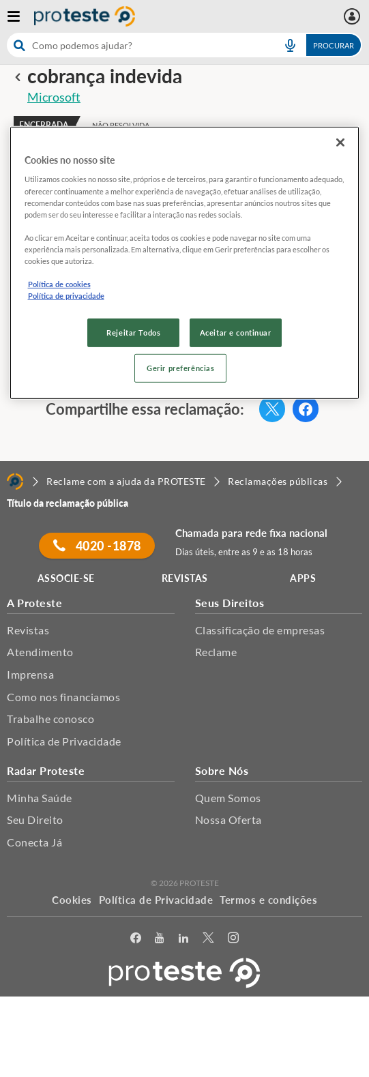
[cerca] (137, 45)
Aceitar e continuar (235, 332)
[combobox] (184, 45)
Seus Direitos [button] (230, 602)
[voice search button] (290, 45)
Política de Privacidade (64, 741)
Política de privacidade (66, 295)
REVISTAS (185, 578)
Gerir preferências (180, 368)
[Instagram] (233, 938)
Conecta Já (34, 842)
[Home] (15, 481)
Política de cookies (59, 284)
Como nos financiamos (63, 696)
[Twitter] (208, 938)
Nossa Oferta (228, 819)
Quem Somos (228, 797)
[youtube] (159, 938)
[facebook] (136, 938)
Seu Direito (35, 819)
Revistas (28, 629)
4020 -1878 (97, 545)
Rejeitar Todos (133, 332)
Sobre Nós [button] (222, 770)
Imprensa (30, 674)
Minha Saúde (39, 797)
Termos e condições (268, 900)
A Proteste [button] (34, 602)
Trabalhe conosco (50, 718)
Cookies (72, 900)
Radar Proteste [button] (46, 770)
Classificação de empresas (260, 629)
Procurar (333, 45)
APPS (303, 578)
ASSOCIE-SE (66, 578)
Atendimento (40, 651)
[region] (185, 263)
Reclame (216, 651)
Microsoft (53, 96)
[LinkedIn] (184, 938)
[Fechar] (340, 143)
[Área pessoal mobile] (353, 16)
